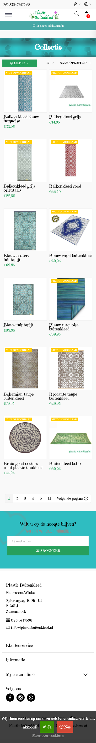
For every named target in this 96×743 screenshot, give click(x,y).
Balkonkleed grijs (65, 117)
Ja (49, 727)
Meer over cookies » (48, 735)
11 (49, 498)
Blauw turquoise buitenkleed (64, 327)
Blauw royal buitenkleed (70, 255)
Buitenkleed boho (65, 463)
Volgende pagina (72, 498)
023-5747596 (19, 4)
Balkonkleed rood (65, 186)
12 (48, 63)
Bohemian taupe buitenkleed (19, 396)
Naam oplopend (73, 63)
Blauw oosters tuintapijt (16, 257)
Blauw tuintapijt (18, 325)
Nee (67, 727)
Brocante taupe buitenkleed (63, 396)
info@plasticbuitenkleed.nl (29, 627)
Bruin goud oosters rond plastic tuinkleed (23, 465)
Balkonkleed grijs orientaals (19, 188)
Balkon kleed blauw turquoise (21, 119)
